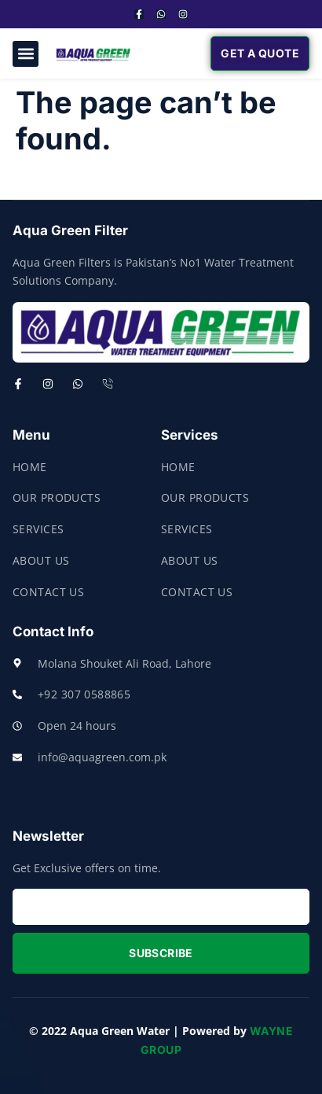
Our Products (57, 497)
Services (38, 528)
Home (30, 466)
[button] (25, 54)
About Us (41, 560)
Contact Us (48, 591)
